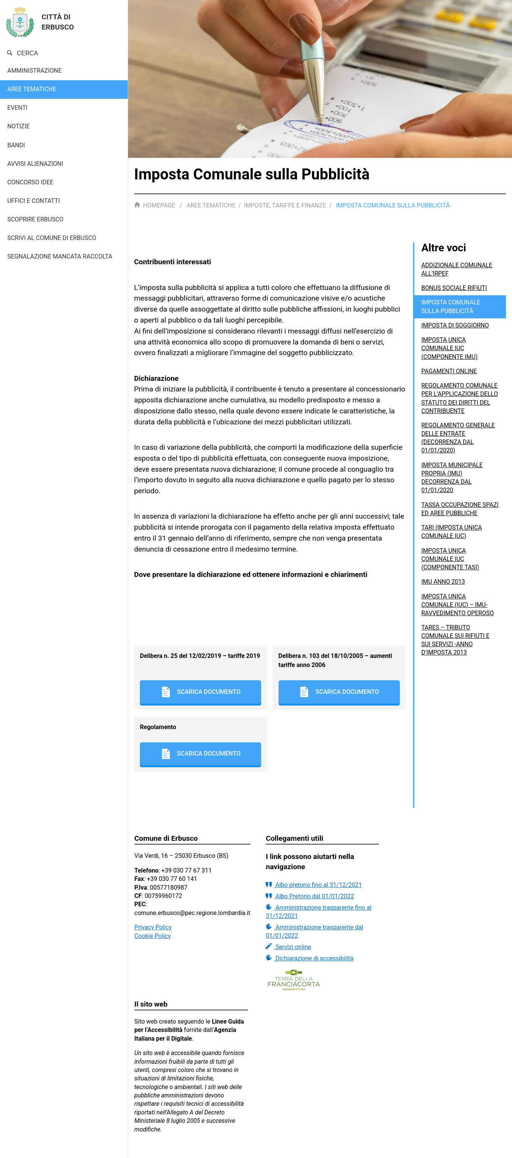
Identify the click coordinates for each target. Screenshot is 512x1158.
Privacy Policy (153, 927)
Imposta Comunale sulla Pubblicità (451, 306)
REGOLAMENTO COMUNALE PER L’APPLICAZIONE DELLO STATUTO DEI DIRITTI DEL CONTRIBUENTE (456, 401)
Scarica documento (201, 692)
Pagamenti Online (449, 370)
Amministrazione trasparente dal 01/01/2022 (314, 931)
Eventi (17, 107)
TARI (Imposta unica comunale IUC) (452, 539)
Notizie (18, 126)
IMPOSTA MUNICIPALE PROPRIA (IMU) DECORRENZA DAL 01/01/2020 (452, 485)
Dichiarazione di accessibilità (309, 958)
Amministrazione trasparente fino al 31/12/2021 (318, 912)
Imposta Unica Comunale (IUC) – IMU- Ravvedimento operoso (458, 612)
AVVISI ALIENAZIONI (35, 163)
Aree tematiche (31, 89)
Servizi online (288, 947)
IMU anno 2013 (443, 589)
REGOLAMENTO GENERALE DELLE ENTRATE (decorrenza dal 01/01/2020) (458, 445)
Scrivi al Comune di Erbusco (51, 238)
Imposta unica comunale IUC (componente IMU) (450, 347)
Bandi (16, 145)
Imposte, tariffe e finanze (285, 205)
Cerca (22, 53)
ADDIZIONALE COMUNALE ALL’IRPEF (457, 269)
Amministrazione (34, 70)
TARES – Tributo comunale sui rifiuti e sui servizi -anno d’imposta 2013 (455, 647)
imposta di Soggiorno (455, 324)
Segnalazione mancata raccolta (59, 256)
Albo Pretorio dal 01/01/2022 (310, 896)
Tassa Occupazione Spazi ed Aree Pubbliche (458, 516)
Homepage (155, 205)
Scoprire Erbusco (35, 219)
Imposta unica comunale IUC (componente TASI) (450, 566)
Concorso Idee (30, 182)
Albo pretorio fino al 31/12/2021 (314, 884)
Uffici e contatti (33, 200)
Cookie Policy (153, 936)
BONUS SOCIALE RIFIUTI (454, 287)
